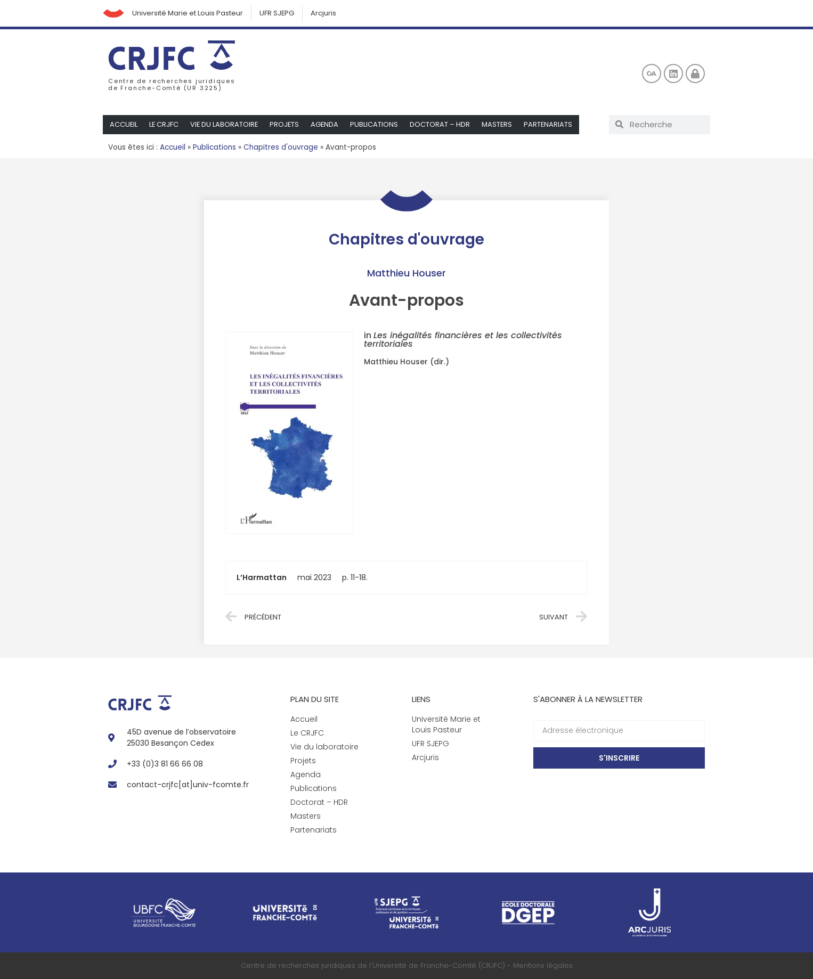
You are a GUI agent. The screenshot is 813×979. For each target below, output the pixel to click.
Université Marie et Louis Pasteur (187, 13)
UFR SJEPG (277, 13)
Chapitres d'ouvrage (280, 147)
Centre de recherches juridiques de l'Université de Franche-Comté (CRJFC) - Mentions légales (407, 965)
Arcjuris (324, 13)
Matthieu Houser (406, 273)
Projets (287, 124)
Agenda (327, 124)
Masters (500, 124)
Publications (377, 124)
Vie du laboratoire (225, 124)
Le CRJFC (165, 124)
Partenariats (551, 124)
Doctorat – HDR (443, 124)
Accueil (124, 124)
